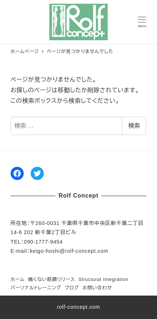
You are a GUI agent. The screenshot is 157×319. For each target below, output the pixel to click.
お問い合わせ (97, 287)
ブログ (72, 287)
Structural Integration (103, 279)
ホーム (18, 279)
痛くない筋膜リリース (51, 279)
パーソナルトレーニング (36, 287)
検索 (134, 126)
